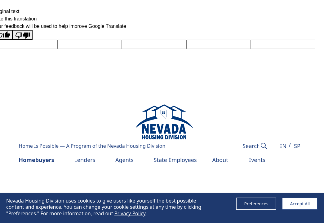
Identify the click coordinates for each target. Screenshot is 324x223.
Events (256, 160)
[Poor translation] (23, 35)
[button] (282, 146)
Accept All (300, 204)
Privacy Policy (129, 213)
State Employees (175, 160)
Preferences (256, 204)
